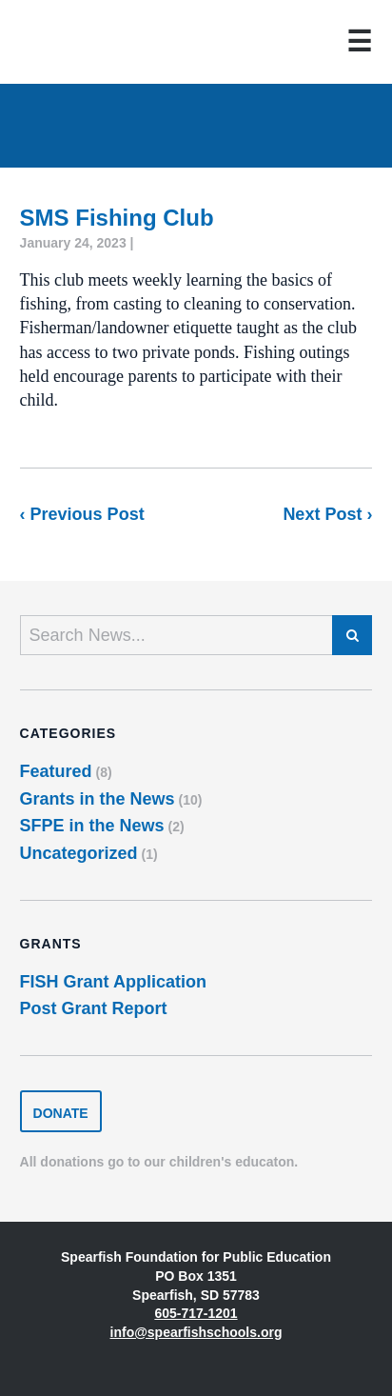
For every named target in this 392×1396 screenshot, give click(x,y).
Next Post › (327, 514)
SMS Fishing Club (117, 217)
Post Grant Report (93, 1008)
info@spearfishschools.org (196, 1332)
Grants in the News (97, 798)
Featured (56, 771)
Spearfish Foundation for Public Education (82, 42)
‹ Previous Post (82, 514)
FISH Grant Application (113, 981)
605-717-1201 (195, 1313)
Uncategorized (79, 853)
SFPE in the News (92, 825)
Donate (60, 1113)
